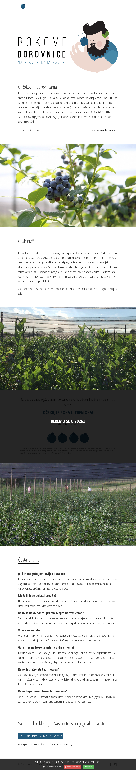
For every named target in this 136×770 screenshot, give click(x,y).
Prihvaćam (88, 767)
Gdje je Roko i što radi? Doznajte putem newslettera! (41, 736)
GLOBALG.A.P (97, 112)
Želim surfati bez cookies (72, 767)
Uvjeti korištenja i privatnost (52, 767)
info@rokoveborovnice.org (60, 744)
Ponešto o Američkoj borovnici (103, 130)
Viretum (98, 98)
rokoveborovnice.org (84, 762)
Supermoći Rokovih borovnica (32, 130)
